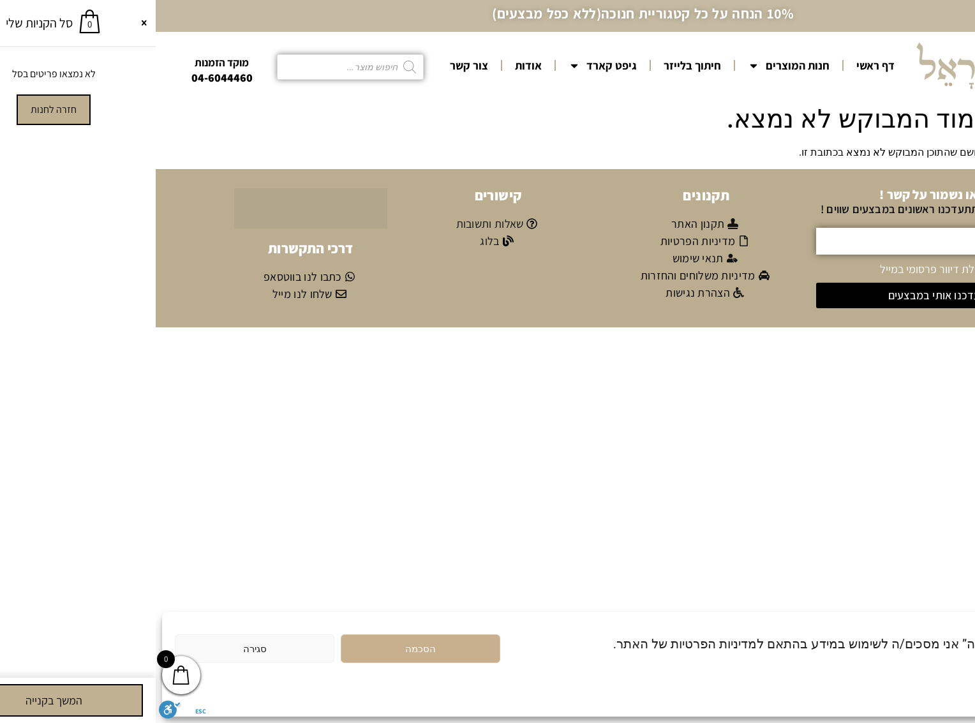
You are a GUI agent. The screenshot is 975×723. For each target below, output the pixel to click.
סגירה (99, 649)
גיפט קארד (447, 66)
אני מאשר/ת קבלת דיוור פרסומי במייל (805, 268)
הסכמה (264, 649)
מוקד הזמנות (66, 63)
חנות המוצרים (633, 66)
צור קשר (313, 65)
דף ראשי (720, 65)
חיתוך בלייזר (536, 65)
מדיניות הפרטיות (906, 672)
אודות (372, 65)
